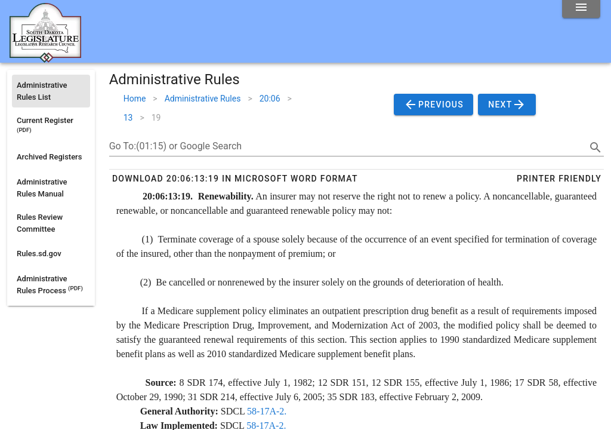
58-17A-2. (266, 411)
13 (128, 117)
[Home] (45, 58)
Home (135, 98)
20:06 (270, 98)
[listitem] (51, 91)
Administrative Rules (203, 98)
